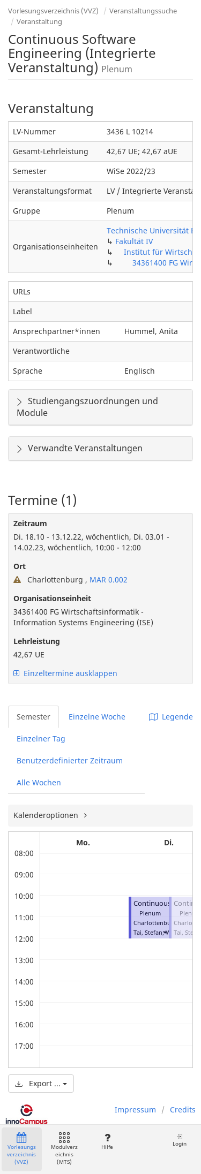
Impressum (135, 1109)
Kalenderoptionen (46, 815)
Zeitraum (30, 523)
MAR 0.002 (107, 579)
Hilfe (107, 1141)
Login (180, 1140)
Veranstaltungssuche (143, 11)
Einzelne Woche (97, 716)
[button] (164, 932)
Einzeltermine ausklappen (65, 673)
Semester (33, 716)
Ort (19, 566)
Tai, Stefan (147, 932)
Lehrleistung (36, 641)
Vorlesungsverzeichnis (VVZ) (53, 11)
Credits (183, 1109)
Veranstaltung (39, 21)
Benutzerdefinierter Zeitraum (70, 760)
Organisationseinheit (52, 598)
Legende (171, 716)
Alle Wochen (39, 782)
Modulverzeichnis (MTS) (64, 1149)
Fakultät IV (134, 241)
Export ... (41, 1083)
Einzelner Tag (41, 738)
